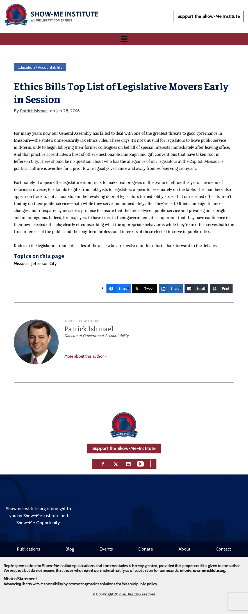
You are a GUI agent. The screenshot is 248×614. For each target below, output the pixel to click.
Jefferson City (44, 263)
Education (26, 67)
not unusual (148, 140)
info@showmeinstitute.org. (203, 570)
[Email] (196, 288)
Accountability (50, 67)
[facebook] (103, 463)
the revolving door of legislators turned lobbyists (125, 196)
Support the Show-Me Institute (209, 16)
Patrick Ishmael (34, 110)
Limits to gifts (67, 189)
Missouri (21, 263)
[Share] (118, 288)
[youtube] (140, 463)
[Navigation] (124, 39)
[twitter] (115, 463)
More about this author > (85, 356)
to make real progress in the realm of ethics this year (150, 182)
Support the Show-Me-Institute (124, 448)
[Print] (221, 288)
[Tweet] (144, 288)
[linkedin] (128, 463)
